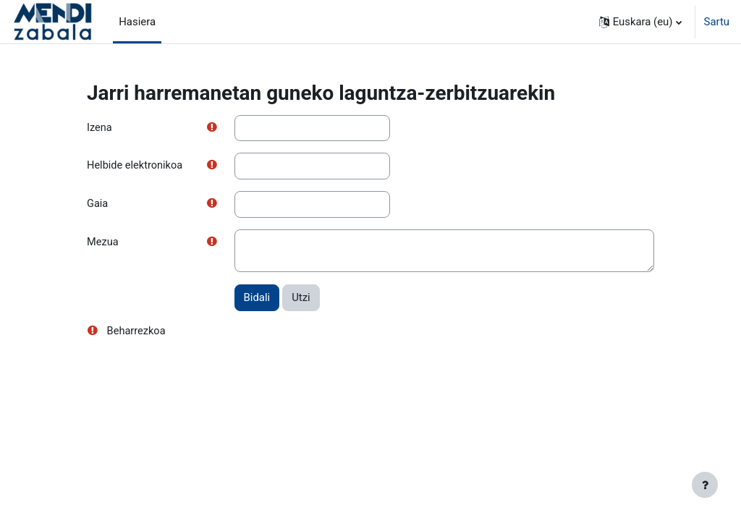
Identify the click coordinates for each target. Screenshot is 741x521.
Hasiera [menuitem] (137, 21)
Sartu (716, 21)
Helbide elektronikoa (136, 166)
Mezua (103, 243)
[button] (640, 21)
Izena (100, 128)
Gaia (98, 204)
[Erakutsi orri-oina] (705, 485)
